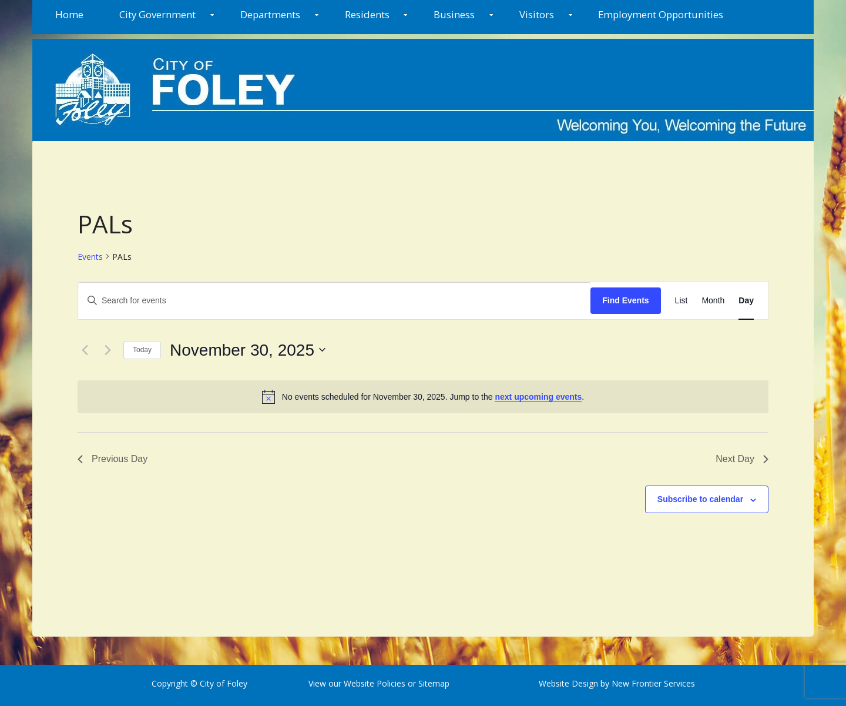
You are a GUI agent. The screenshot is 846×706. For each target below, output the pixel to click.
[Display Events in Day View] (746, 300)
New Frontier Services (653, 683)
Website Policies (374, 683)
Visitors (536, 14)
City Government (157, 14)
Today (142, 350)
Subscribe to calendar (700, 499)
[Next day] (107, 350)
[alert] (423, 396)
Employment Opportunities (660, 14)
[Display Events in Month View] (712, 300)
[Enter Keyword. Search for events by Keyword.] (334, 300)
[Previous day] (85, 350)
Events (90, 256)
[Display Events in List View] (681, 300)
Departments (270, 14)
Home (69, 14)
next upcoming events (538, 396)
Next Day (742, 459)
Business (454, 14)
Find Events (625, 300)
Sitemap (432, 683)
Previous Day (112, 459)
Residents (367, 14)
